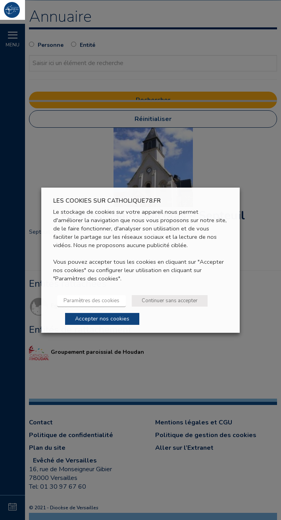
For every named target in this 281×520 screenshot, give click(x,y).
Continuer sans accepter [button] (170, 300)
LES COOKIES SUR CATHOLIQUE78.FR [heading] (107, 200)
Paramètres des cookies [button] (91, 300)
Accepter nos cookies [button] (102, 318)
